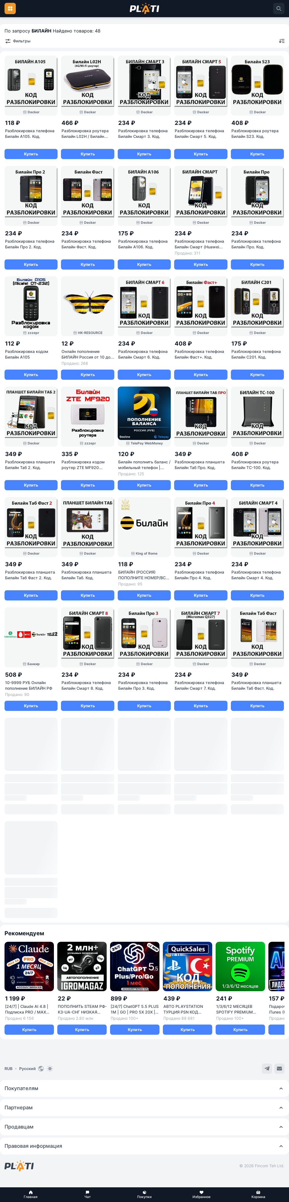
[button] (30, 1194)
